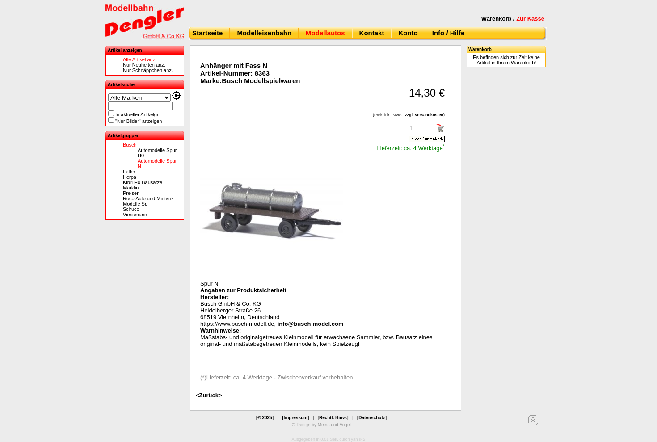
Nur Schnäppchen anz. (148, 70)
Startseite (207, 33)
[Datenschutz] (372, 417)
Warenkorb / (512, 18)
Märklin (131, 187)
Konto (407, 33)
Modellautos (325, 33)
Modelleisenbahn (264, 33)
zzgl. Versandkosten (424, 115)
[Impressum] (295, 417)
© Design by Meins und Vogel (321, 424)
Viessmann (135, 214)
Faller (129, 171)
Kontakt (371, 33)
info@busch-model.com (311, 323)
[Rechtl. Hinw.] (333, 417)
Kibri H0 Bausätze (142, 182)
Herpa (129, 177)
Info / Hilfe (448, 33)
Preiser (131, 193)
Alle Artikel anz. (139, 59)
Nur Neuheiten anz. (144, 64)
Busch (130, 144)
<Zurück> (209, 395)
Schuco (131, 209)
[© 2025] (265, 417)
